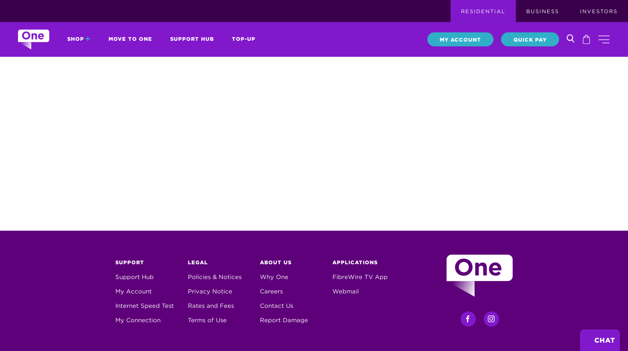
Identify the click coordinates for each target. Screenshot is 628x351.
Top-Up (244, 39)
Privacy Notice (210, 291)
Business (542, 11)
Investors (599, 11)
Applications (355, 262)
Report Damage (284, 320)
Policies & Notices (215, 277)
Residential (483, 11)
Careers (271, 291)
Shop (79, 39)
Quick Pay (530, 40)
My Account (460, 40)
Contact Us (276, 305)
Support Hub (192, 39)
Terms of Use (207, 320)
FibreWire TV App (360, 277)
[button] (604, 39)
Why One (274, 277)
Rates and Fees (211, 305)
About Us (276, 262)
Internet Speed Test (144, 305)
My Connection (138, 320)
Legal (198, 262)
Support (129, 262)
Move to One (130, 39)
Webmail (345, 291)
